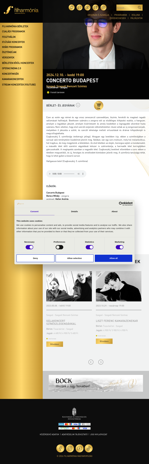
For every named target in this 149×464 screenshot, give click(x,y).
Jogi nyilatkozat (98, 434)
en (111, 7)
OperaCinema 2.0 (11, 68)
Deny (35, 258)
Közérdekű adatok (49, 434)
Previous (91, 362)
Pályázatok (136, 18)
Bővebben (82, 344)
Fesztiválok (9, 36)
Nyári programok (12, 47)
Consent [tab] (34, 211)
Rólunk (136, 14)
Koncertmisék (10, 73)
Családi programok (13, 31)
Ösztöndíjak (9, 52)
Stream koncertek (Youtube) (19, 84)
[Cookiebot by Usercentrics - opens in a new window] (121, 204)
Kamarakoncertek (13, 79)
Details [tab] (74, 211)
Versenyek (8, 57)
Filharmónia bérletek (15, 26)
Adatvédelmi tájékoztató (75, 434)
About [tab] (114, 211)
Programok (120, 14)
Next (100, 362)
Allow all (113, 258)
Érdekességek (118, 18)
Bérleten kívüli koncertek (18, 62)
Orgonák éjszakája (98, 14)
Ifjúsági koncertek (13, 41)
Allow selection (74, 258)
